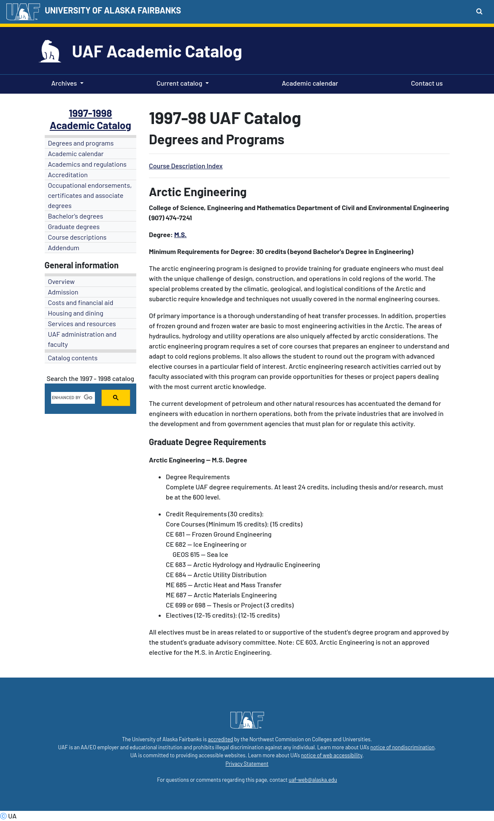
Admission (63, 292)
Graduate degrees (74, 226)
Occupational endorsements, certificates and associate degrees (90, 195)
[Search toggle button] (479, 11)
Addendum (64, 247)
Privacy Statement (247, 763)
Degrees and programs (81, 143)
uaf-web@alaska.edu (313, 779)
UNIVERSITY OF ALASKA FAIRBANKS (113, 10)
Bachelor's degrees (75, 216)
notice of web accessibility (331, 755)
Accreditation (68, 174)
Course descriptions (77, 237)
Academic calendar (308, 82)
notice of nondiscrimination (402, 747)
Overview (61, 281)
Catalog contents (73, 358)
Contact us (425, 82)
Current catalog (179, 83)
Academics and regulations (87, 164)
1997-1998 (90, 113)
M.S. (180, 234)
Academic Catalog (90, 125)
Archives (64, 83)
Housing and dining (75, 313)
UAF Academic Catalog (157, 51)
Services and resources (82, 323)
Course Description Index (186, 166)
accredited (220, 739)
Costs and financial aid (80, 302)
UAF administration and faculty (82, 339)
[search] (72, 398)
